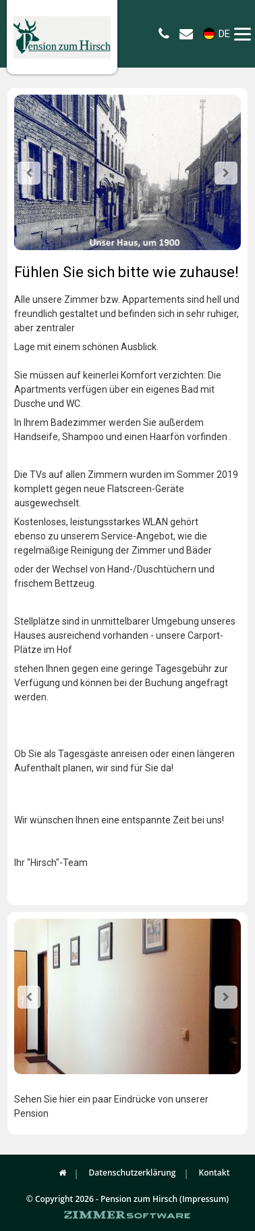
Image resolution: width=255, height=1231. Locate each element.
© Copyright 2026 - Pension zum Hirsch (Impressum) (127, 1199)
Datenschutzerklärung (132, 1172)
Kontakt (214, 1172)
